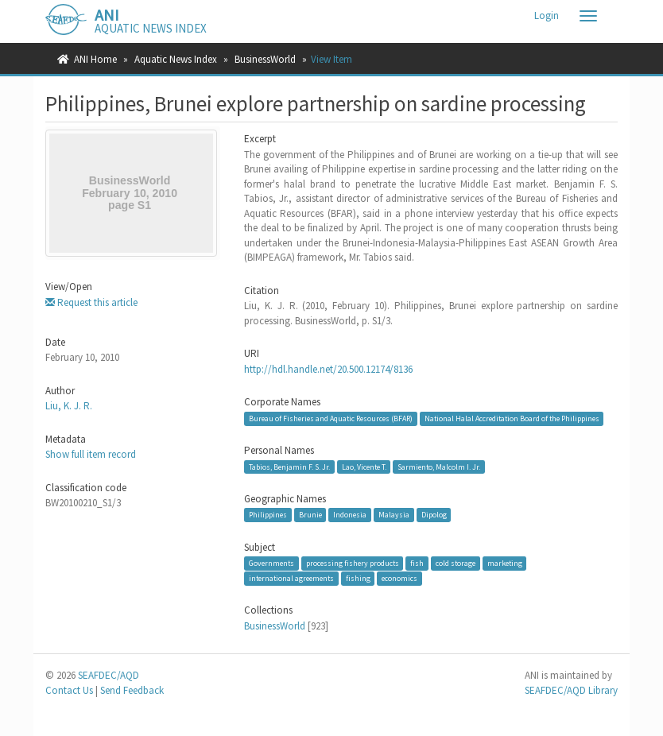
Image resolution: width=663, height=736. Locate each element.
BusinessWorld (265, 59)
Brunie (310, 514)
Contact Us (69, 690)
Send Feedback (132, 690)
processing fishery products (352, 563)
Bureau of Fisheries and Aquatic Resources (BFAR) (331, 418)
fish (417, 563)
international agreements (291, 578)
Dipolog (434, 514)
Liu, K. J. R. (68, 406)
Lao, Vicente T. (364, 466)
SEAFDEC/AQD (108, 675)
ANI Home (95, 59)
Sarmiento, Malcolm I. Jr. (438, 466)
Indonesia (349, 514)
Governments (271, 563)
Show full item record (90, 454)
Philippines (268, 514)
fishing (358, 578)
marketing (504, 563)
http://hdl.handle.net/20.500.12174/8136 (328, 369)
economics (399, 578)
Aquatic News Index (175, 59)
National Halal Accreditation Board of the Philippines (512, 418)
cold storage (455, 563)
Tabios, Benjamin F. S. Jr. (289, 466)
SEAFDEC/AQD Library (571, 690)
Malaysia (393, 514)
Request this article (91, 302)
